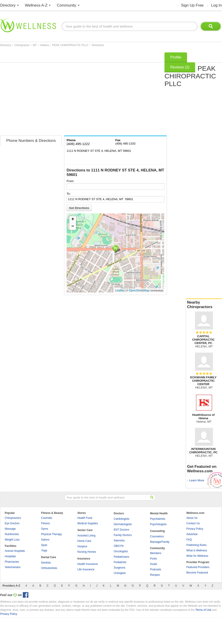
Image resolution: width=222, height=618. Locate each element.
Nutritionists (12, 534)
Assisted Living (86, 535)
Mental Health (159, 513)
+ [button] (72, 219)
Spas (44, 545)
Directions (98, 45)
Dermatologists (123, 524)
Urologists (120, 573)
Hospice (82, 546)
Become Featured (197, 572)
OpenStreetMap (139, 290)
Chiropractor (22, 45)
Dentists (46, 562)
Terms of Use (203, 609)
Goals (153, 564)
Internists (119, 540)
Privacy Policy (194, 528)
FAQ (189, 539)
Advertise (192, 534)
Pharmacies (12, 561)
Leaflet (120, 290)
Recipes (155, 574)
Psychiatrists (157, 518)
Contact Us (193, 523)
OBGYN (118, 546)
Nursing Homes (86, 551)
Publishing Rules (196, 545)
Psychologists (158, 524)
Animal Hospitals (15, 550)
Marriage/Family (159, 541)
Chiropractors (13, 518)
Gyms (44, 528)
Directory (8, 5)
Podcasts (155, 569)
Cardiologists (121, 518)
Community (66, 5)
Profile (175, 57)
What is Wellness (196, 550)
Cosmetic (46, 518)
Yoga (44, 550)
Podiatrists (120, 562)
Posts (153, 558)
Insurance (83, 558)
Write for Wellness (197, 555)
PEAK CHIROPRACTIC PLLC (70, 45)
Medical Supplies (87, 523)
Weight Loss (12, 539)
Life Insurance (85, 569)
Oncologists (121, 551)
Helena (44, 45)
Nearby (204, 304)
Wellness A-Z (36, 5)
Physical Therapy (51, 534)
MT (35, 45)
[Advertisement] (42, 92)
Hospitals (10, 556)
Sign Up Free (192, 5)
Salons (45, 539)
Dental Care (48, 557)
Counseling (157, 531)
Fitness (45, 523)
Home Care (84, 541)
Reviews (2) (179, 67)
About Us (191, 518)
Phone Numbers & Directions (31, 140)
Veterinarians (13, 567)
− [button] (72, 226)
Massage (10, 528)
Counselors (157, 536)
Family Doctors (123, 535)
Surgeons (119, 567)
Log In (216, 5)
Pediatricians (121, 556)
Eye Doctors (12, 523)
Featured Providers (197, 567)
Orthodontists (49, 568)
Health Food (84, 518)
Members (155, 553)
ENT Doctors (121, 529)
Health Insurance (87, 564)
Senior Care (84, 530)
